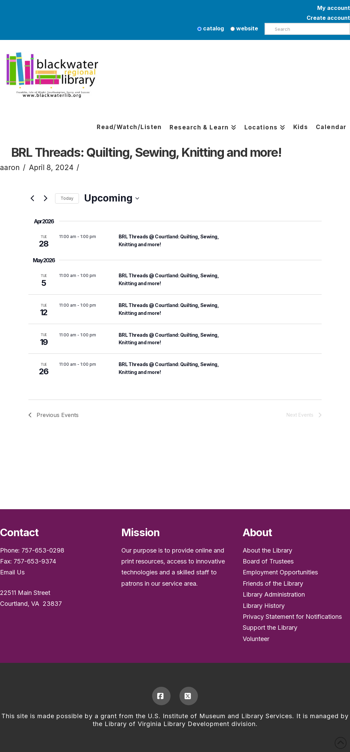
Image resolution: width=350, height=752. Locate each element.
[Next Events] (46, 198)
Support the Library (270, 627)
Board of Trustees (268, 561)
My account (333, 7)
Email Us (12, 572)
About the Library (267, 550)
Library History (264, 605)
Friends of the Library (273, 583)
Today (66, 198)
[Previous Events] (32, 198)
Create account (328, 17)
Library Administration (274, 594)
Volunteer (256, 638)
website (244, 28)
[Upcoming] (111, 198)
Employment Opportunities (280, 572)
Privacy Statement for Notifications (292, 616)
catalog (210, 28)
